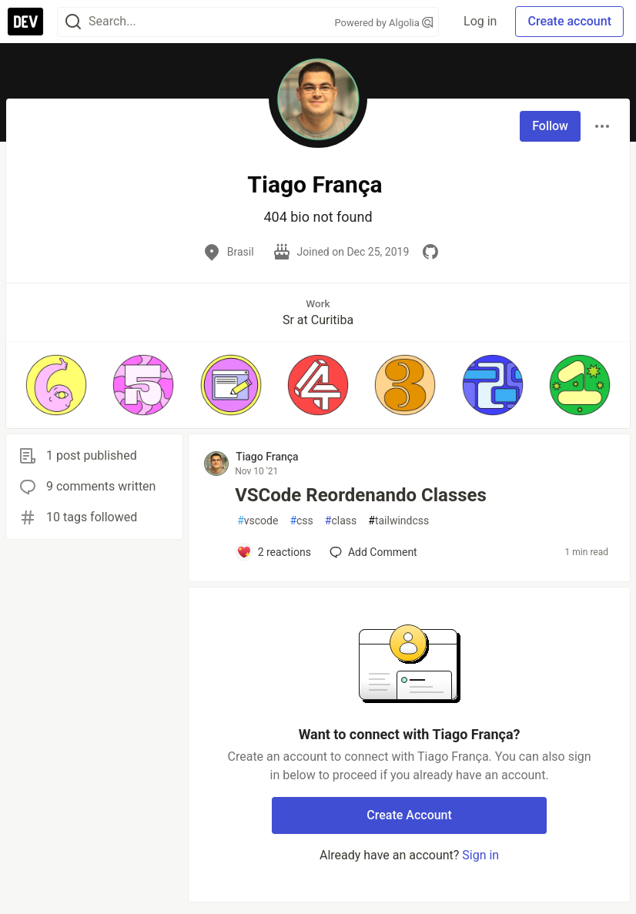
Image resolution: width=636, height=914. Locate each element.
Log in (480, 21)
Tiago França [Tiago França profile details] (267, 456)
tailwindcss (398, 521)
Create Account (409, 815)
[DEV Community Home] (25, 21)
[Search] (73, 22)
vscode (257, 521)
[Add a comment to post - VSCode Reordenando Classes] (273, 552)
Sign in (480, 855)
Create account (569, 21)
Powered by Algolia (384, 22)
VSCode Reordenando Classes (361, 495)
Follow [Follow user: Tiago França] (550, 126)
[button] (55, 385)
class (340, 521)
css (301, 521)
